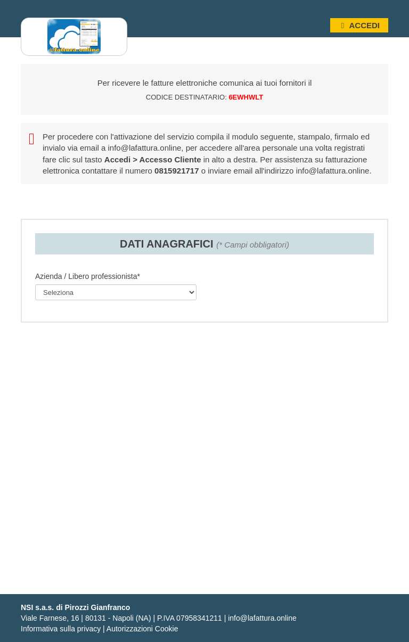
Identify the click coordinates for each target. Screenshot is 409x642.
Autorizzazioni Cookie (142, 628)
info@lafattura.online (145, 147)
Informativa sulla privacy (61, 628)
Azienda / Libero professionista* (87, 276)
